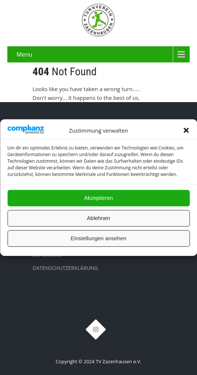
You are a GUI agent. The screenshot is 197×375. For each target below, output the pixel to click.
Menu (24, 54)
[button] (186, 130)
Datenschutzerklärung (65, 267)
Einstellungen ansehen (99, 238)
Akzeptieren (98, 198)
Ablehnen (98, 218)
